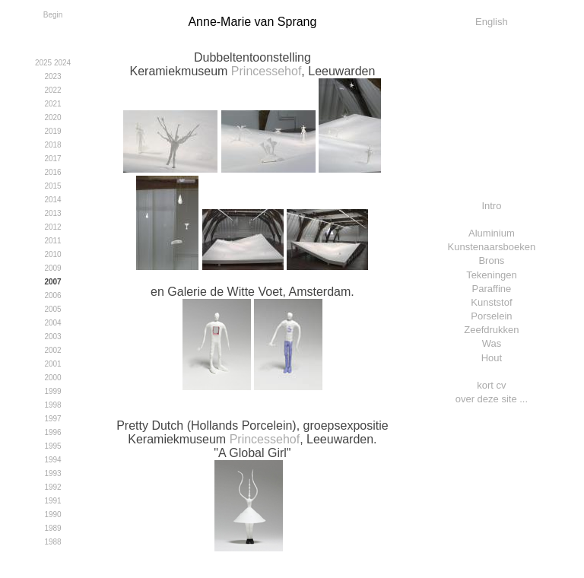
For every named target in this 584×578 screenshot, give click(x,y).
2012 (52, 227)
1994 (52, 460)
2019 (52, 131)
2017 (52, 158)
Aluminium (491, 233)
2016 (52, 172)
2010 (52, 254)
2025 (43, 63)
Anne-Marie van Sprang (252, 21)
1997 (52, 418)
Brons (491, 260)
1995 (52, 446)
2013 (52, 213)
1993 (52, 473)
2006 (52, 295)
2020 (52, 117)
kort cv (491, 385)
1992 (52, 487)
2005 (52, 309)
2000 (52, 377)
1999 (52, 391)
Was (492, 343)
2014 (52, 199)
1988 (52, 542)
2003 (52, 336)
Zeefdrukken (491, 329)
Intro (491, 205)
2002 (52, 350)
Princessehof (266, 71)
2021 (52, 104)
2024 (62, 63)
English (491, 21)
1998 (52, 405)
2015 (52, 186)
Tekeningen (491, 275)
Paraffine (492, 288)
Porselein (491, 316)
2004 (52, 323)
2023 (52, 76)
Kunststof (491, 302)
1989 (52, 528)
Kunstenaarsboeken (492, 246)
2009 (52, 268)
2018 (52, 145)
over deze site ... (491, 399)
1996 (52, 432)
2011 (52, 241)
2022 (52, 90)
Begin (53, 15)
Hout (491, 358)
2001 (52, 364)
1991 (52, 501)
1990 (52, 514)
